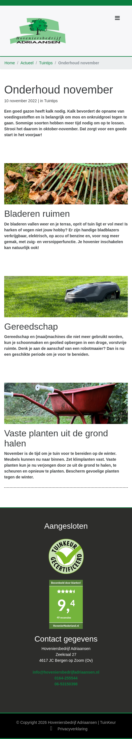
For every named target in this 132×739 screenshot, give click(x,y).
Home (9, 63)
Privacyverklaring (73, 729)
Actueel (27, 63)
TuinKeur (108, 722)
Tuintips (46, 63)
